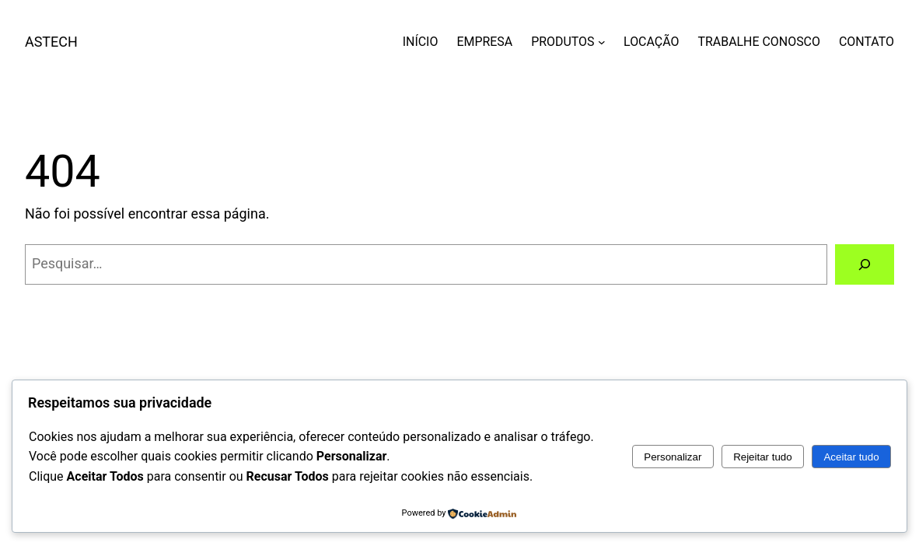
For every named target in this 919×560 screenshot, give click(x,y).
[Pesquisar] (864, 264)
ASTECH (51, 41)
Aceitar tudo (851, 457)
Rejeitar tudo (762, 457)
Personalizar (672, 457)
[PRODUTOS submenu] (602, 42)
